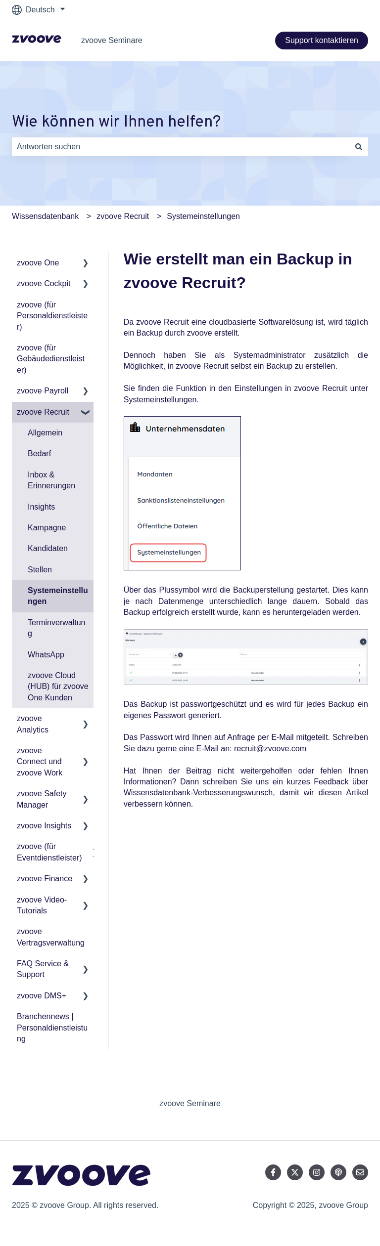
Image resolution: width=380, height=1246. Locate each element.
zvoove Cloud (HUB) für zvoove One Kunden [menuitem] (58, 686)
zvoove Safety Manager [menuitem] (42, 799)
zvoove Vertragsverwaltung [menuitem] (51, 936)
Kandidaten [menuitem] (48, 548)
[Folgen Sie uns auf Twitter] (295, 1172)
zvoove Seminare (111, 40)
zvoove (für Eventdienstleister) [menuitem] (49, 851)
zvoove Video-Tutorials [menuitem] (42, 905)
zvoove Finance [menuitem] (44, 878)
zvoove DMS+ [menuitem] (41, 995)
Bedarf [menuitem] (39, 453)
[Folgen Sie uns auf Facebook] (273, 1172)
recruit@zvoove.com (270, 748)
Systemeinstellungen (203, 216)
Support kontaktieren (321, 40)
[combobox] (180, 146)
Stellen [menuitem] (40, 569)
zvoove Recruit (122, 216)
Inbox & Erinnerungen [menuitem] (51, 480)
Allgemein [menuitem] (45, 433)
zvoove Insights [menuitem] (44, 825)
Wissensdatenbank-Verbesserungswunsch (198, 792)
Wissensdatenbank (45, 216)
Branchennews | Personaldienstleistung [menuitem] (52, 1027)
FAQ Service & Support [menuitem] (43, 969)
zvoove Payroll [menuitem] (42, 391)
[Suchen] (358, 146)
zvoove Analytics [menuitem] (32, 723)
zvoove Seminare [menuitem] (190, 1103)
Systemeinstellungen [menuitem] (58, 595)
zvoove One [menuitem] (38, 262)
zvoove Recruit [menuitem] (43, 412)
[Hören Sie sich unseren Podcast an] (338, 1172)
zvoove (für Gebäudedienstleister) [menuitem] (51, 359)
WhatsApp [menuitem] (46, 654)
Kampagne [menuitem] (47, 527)
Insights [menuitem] (41, 507)
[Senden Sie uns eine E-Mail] (360, 1172)
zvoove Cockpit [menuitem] (44, 283)
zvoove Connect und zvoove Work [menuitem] (39, 761)
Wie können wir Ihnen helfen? (116, 122)
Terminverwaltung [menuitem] (56, 628)
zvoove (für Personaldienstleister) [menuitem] (52, 316)
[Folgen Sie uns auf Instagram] (317, 1172)
